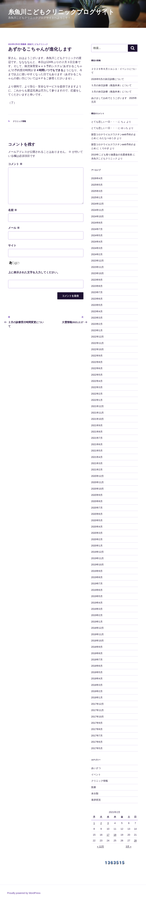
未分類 (94, 793)
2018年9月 (97, 646)
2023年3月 (97, 317)
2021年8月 (97, 431)
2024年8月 (97, 222)
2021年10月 (97, 419)
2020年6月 (97, 514)
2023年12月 (97, 260)
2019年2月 (97, 615)
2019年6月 (97, 590)
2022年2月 (97, 393)
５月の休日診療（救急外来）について (111, 85)
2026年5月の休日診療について (107, 79)
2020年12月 (97, 476)
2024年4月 (97, 241)
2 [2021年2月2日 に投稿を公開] (101, 823)
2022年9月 (97, 355)
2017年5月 (97, 748)
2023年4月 (97, 311)
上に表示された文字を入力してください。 (34, 272)
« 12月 (100, 846)
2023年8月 (97, 286)
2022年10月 (97, 349)
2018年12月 (97, 628)
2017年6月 (97, 741)
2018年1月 (97, 697)
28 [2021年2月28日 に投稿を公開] (135, 840)
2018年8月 (97, 653)
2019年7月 (97, 583)
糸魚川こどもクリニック (37, 44)
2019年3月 (97, 609)
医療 (93, 787)
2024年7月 (97, 229)
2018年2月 (97, 691)
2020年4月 (97, 526)
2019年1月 (97, 621)
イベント (96, 774)
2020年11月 (97, 482)
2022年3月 (97, 387)
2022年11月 (97, 343)
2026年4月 (97, 178)
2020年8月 (97, 501)
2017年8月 (97, 729)
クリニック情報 (19, 121)
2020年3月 (97, 533)
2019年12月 (97, 551)
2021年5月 (97, 450)
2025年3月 (97, 191)
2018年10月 (97, 640)
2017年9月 (97, 723)
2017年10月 (97, 716)
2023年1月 (97, 330)
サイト (12, 245)
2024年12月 (97, 203)
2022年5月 (97, 374)
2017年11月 (97, 710)
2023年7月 (97, 292)
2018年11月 (97, 634)
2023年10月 (97, 273)
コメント (15, 164)
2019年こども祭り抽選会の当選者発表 (111, 154)
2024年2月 (97, 254)
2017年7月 (97, 735)
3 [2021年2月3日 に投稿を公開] (108, 823)
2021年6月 (97, 444)
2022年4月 (97, 381)
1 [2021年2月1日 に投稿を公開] (94, 823)
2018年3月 (97, 685)
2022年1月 (97, 400)
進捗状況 (96, 799)
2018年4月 (97, 678)
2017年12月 (97, 704)
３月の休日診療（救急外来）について (111, 91)
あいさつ (96, 768)
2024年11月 (97, 210)
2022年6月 (97, 368)
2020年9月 (97, 495)
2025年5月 (97, 184)
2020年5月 (97, 520)
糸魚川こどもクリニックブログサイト (61, 11)
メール (14, 227)
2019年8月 (97, 577)
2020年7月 (97, 507)
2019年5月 (97, 596)
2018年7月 (97, 659)
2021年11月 (97, 412)
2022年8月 (97, 362)
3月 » (128, 846)
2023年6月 (97, 298)
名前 (12, 210)
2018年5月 (97, 672)
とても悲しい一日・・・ (104, 121)
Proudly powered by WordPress (24, 893)
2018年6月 (97, 665)
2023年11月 (97, 267)
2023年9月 (97, 279)
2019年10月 (97, 564)
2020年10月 (97, 488)
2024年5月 (97, 235)
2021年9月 (97, 425)
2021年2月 (97, 469)
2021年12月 (97, 406)
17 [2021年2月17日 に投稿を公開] (108, 834)
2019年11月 (97, 558)
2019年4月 (97, 602)
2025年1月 (97, 197)
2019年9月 (97, 571)
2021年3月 (97, 463)
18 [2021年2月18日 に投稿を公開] (115, 834)
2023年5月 (97, 305)
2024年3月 (97, 248)
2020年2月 (97, 539)
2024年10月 (97, 216)
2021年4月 (97, 457)
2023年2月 (97, 324)
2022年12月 (97, 336)
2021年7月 (97, 438)
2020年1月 (97, 545)
